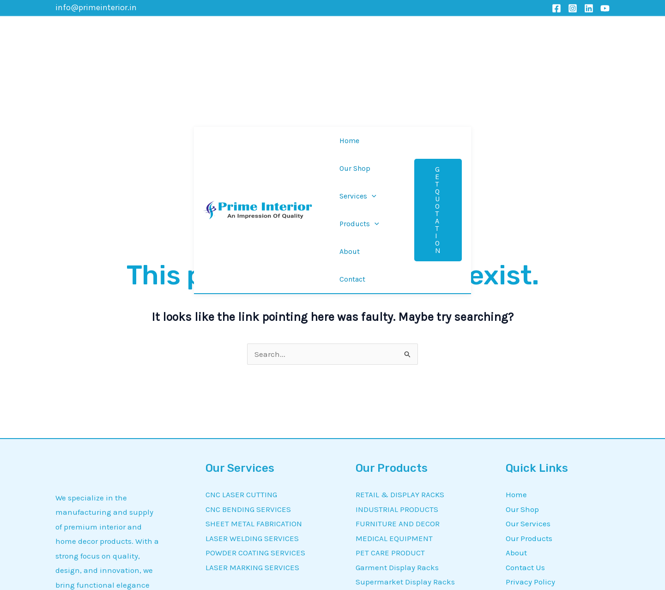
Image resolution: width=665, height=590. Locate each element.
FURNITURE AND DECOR (398, 391)
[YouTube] (605, 8)
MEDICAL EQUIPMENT (394, 405)
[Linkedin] (588, 8)
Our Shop (522, 376)
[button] (560, 33)
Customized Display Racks (403, 493)
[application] (359, 33)
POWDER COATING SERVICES (255, 420)
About (516, 420)
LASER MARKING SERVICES (252, 434)
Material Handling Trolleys (403, 478)
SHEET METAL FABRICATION (254, 391)
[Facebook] (556, 8)
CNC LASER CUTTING (241, 362)
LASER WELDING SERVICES (252, 405)
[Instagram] (572, 8)
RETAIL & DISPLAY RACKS (400, 362)
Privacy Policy (530, 449)
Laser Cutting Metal (391, 464)
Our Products (529, 405)
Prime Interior (220, 573)
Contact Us (525, 434)
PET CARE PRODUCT (390, 420)
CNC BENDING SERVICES (248, 376)
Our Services (528, 391)
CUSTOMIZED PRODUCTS (399, 507)
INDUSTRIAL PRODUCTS (397, 376)
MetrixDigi (500, 573)
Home (516, 362)
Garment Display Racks (397, 434)
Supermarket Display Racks (405, 449)
